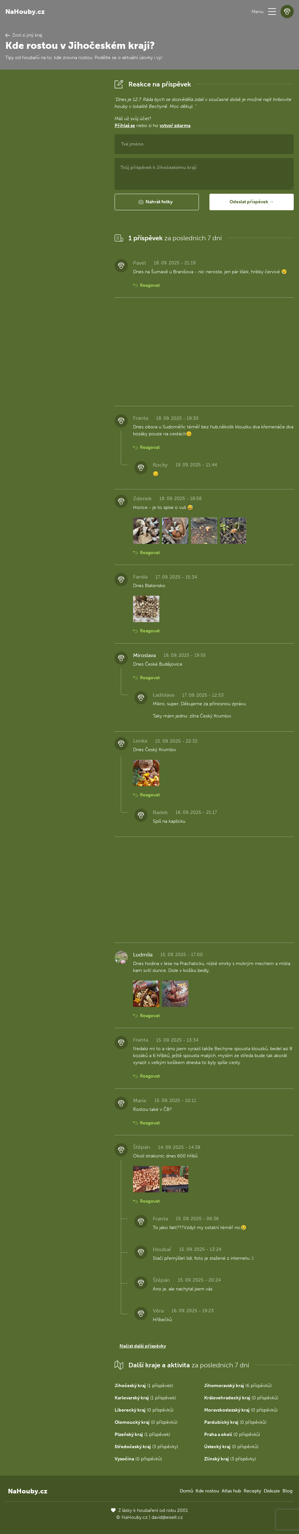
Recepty (252, 1491)
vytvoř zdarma (175, 125)
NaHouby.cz (25, 12)
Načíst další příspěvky (143, 1346)
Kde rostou (207, 1491)
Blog (287, 1491)
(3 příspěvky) (146, 1447)
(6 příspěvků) (238, 1385)
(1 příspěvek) (144, 1385)
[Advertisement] (54, 177)
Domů (186, 1491)
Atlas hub (231, 1491)
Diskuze (272, 1491)
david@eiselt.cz (167, 1517)
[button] (272, 11)
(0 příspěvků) (241, 1398)
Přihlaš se (125, 125)
